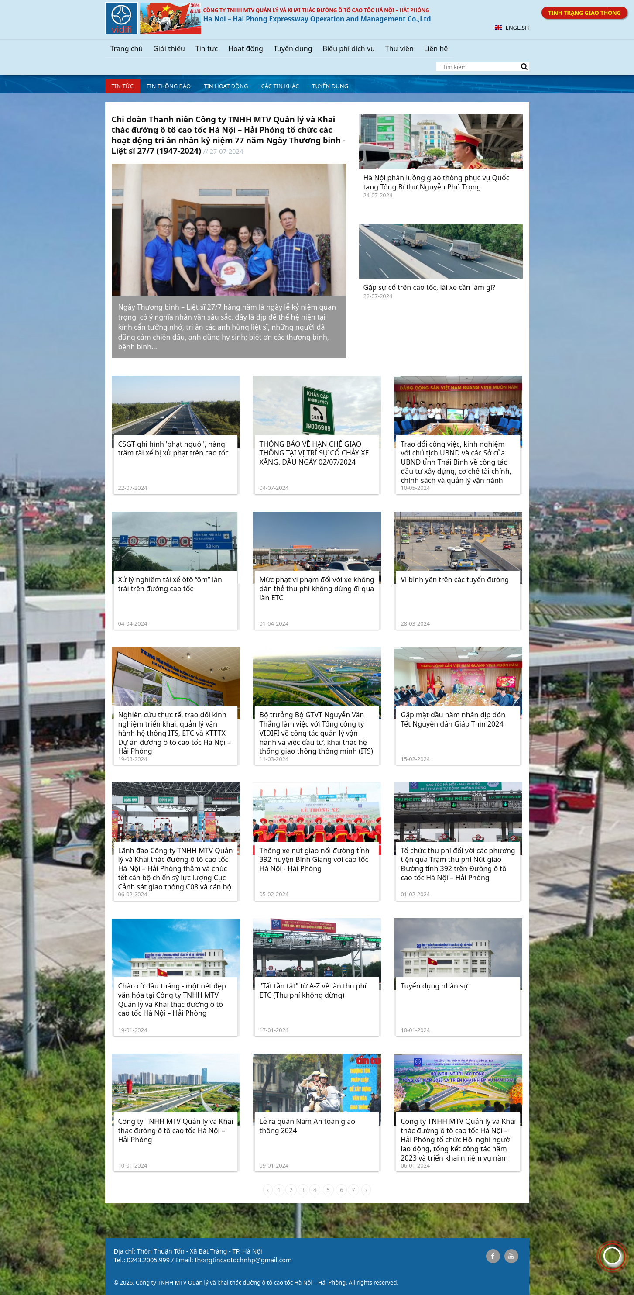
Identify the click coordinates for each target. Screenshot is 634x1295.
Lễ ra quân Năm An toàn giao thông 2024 (307, 1125)
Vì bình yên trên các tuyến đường (455, 579)
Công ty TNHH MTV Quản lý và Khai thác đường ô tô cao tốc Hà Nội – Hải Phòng (175, 1130)
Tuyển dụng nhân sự (434, 986)
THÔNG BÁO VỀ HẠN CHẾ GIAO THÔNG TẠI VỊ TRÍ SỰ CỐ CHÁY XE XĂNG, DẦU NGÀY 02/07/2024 (314, 453)
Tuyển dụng (293, 48)
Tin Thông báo (169, 86)
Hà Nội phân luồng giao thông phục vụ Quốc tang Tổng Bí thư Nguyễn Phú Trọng (436, 182)
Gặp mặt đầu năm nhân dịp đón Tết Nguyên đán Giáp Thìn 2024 (453, 719)
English (512, 27)
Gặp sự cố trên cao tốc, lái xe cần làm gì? (429, 287)
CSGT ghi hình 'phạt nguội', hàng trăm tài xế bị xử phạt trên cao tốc (173, 448)
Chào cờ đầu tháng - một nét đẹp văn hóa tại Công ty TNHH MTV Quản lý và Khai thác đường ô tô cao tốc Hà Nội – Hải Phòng (172, 999)
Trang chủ (126, 48)
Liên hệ (436, 48)
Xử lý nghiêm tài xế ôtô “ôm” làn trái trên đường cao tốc (170, 584)
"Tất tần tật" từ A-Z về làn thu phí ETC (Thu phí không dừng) (312, 990)
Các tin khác (280, 86)
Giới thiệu (169, 48)
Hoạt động (245, 48)
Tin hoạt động (226, 86)
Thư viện (399, 48)
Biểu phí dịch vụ (349, 48)
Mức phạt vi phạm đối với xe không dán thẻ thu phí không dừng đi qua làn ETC (316, 589)
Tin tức (206, 48)
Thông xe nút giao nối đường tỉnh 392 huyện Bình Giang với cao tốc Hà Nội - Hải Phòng (314, 860)
